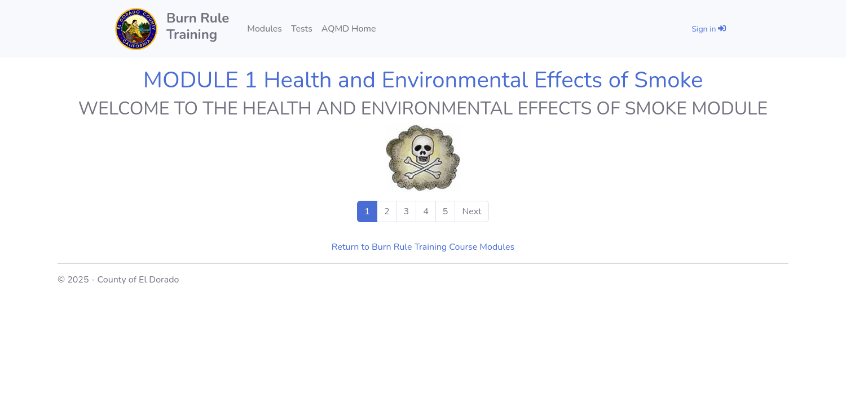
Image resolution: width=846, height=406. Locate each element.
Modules (264, 29)
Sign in (709, 29)
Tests (301, 29)
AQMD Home (348, 29)
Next (471, 211)
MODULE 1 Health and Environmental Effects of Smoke (423, 80)
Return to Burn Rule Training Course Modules (423, 247)
